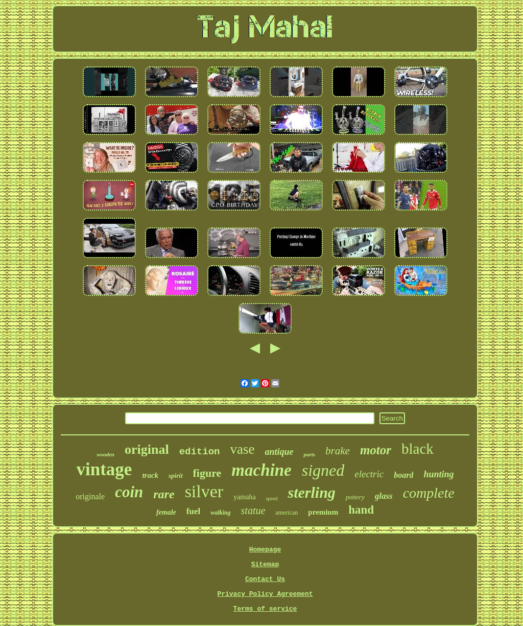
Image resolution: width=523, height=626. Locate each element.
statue (253, 510)
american (286, 512)
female (166, 512)
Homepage (265, 549)
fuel (193, 511)
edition (199, 451)
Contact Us (265, 579)
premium (323, 512)
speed (272, 498)
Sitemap (265, 564)
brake (337, 451)
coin (129, 492)
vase (242, 449)
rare (163, 494)
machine (261, 470)
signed (323, 470)
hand (361, 509)
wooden (105, 454)
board (403, 475)
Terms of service (265, 609)
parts (309, 454)
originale (90, 496)
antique (279, 452)
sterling (311, 492)
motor (375, 450)
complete (429, 493)
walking (220, 512)
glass (384, 496)
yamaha (244, 497)
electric (369, 474)
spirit (175, 475)
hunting (438, 474)
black (417, 448)
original (147, 449)
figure (207, 473)
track (150, 475)
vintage (104, 469)
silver (204, 491)
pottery (355, 497)
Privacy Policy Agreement (265, 594)
